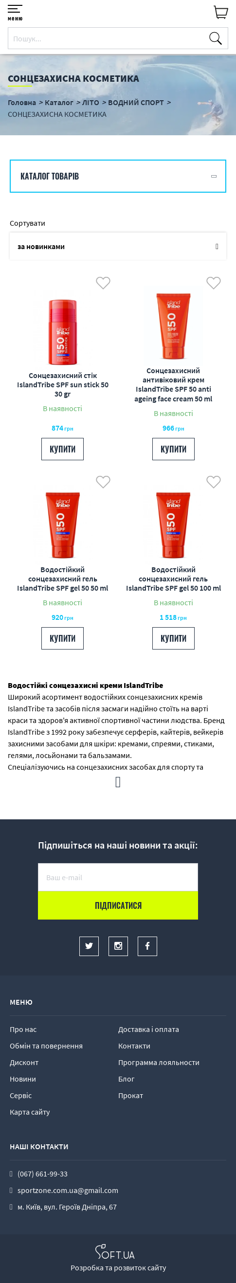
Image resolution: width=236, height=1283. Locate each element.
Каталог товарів (49, 176)
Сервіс (21, 1095)
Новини (23, 1079)
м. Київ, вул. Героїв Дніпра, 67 (67, 1206)
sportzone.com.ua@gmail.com (68, 1190)
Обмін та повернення (46, 1045)
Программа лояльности (159, 1062)
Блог (126, 1079)
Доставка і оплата (148, 1029)
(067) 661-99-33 (43, 1173)
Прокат (130, 1095)
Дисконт (24, 1062)
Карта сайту (30, 1112)
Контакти (134, 1045)
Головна (22, 102)
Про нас (23, 1029)
